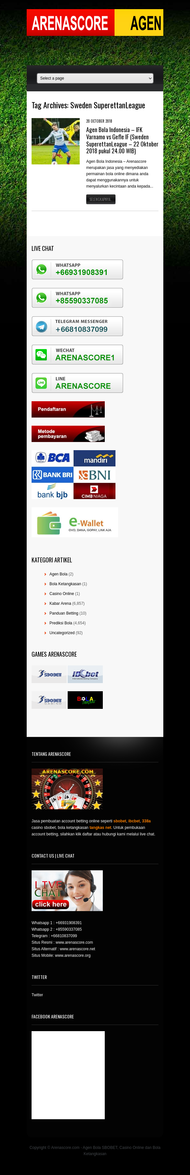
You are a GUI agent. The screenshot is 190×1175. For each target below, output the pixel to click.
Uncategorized (62, 633)
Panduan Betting (63, 613)
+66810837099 (64, 936)
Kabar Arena (60, 603)
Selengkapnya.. (100, 199)
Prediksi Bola (60, 623)
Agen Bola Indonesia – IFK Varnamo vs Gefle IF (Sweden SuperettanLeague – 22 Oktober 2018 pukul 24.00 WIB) (122, 140)
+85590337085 (69, 929)
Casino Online (61, 593)
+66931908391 (69, 923)
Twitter (37, 995)
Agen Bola (58, 574)
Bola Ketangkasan (65, 584)
